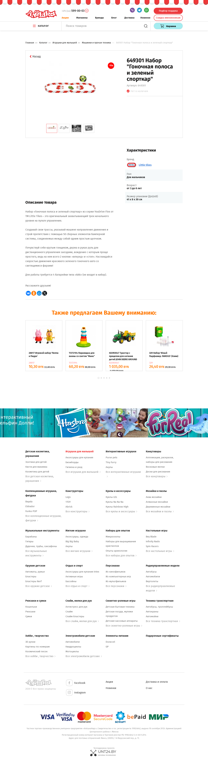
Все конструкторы (77, 511)
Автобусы (151, 571)
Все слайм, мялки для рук (82, 621)
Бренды (99, 17)
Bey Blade (151, 536)
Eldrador (30, 506)
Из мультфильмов (116, 581)
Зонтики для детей (36, 462)
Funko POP (31, 511)
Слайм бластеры (75, 616)
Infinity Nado (153, 541)
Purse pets (111, 457)
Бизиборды (72, 462)
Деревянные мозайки (158, 506)
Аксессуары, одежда (77, 536)
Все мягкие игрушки (79, 551)
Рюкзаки (30, 611)
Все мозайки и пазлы (160, 511)
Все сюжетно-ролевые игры (124, 625)
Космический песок (36, 651)
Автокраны (152, 611)
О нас (149, 688)
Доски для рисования (158, 471)
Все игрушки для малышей (83, 471)
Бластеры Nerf (33, 581)
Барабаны (31, 536)
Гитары (29, 541)
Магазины (82, 17)
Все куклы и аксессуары (121, 511)
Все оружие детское (38, 586)
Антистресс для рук (76, 606)
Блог (114, 17)
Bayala (28, 501)
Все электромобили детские (84, 656)
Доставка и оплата (157, 681)
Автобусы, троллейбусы (159, 606)
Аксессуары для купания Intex (82, 571)
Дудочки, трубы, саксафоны (41, 546)
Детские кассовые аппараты (122, 620)
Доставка (129, 17)
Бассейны (71, 581)
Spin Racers (152, 546)
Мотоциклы (72, 651)
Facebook (75, 683)
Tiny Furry (111, 462)
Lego (68, 497)
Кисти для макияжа (36, 466)
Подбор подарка (168, 10)
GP (107, 646)
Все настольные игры (160, 551)
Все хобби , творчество (40, 656)
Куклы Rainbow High (117, 506)
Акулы (109, 467)
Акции (65, 17)
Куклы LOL (111, 497)
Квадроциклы (73, 646)
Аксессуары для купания (79, 457)
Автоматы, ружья (35, 571)
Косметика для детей (37, 471)
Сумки (28, 616)
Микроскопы (113, 536)
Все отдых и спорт (77, 586)
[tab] (51, 128)
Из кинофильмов (115, 571)
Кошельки (31, 606)
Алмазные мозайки (157, 501)
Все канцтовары (157, 476)
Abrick (69, 506)
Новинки (145, 17)
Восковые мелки (155, 466)
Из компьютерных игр (118, 576)
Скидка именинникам (168, 17)
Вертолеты (152, 581)
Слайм (69, 611)
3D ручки (30, 641)
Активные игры (74, 576)
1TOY (68, 501)
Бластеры (30, 576)
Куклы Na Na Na (114, 501)
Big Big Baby (72, 541)
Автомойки (152, 616)
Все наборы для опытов (121, 555)
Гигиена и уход (74, 467)
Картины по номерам (37, 646)
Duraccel (110, 641)
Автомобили (153, 576)
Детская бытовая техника (120, 606)
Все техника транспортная (163, 621)
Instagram (76, 692)
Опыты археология (116, 550)
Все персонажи (116, 586)
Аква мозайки (154, 497)
